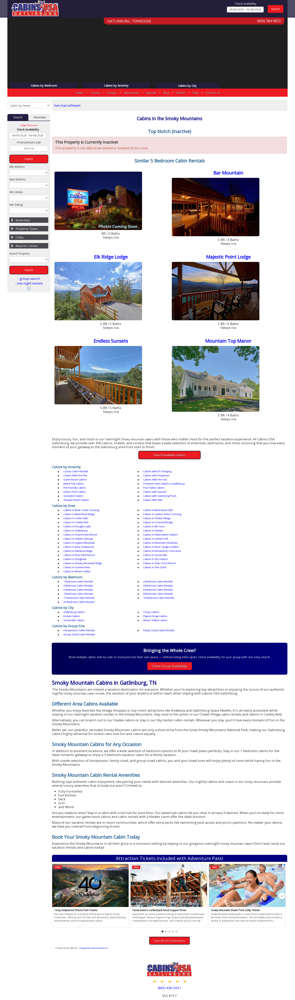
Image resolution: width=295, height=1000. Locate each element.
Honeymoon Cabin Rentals (80, 590)
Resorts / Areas (27, 246)
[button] (163, 888)
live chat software (68, 105)
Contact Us (212, 93)
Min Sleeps (16, 192)
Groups (112, 93)
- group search (29, 279)
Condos (95, 93)
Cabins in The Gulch (224, 540)
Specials (151, 93)
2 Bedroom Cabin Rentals (154, 554)
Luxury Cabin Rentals (77, 472)
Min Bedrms (17, 167)
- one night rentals (29, 283)
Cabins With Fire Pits (224, 472)
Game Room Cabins (150, 476)
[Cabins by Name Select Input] (29, 105)
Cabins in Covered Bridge (154, 511)
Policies (181, 93)
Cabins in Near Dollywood (80, 527)
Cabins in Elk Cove (75, 515)
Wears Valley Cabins (225, 580)
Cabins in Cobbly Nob (77, 511)
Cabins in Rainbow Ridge (227, 527)
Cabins (79, 93)
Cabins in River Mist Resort (154, 531)
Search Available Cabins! (170, 456)
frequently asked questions (95, 904)
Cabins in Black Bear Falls (154, 503)
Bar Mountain (229, 173)
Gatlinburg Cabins (75, 576)
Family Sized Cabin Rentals (154, 590)
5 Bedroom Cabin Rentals (154, 558)
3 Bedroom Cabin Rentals (227, 554)
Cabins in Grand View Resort (81, 519)
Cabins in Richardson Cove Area (83, 531)
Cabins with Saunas (224, 484)
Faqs (195, 93)
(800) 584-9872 (269, 21)
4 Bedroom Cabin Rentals (79, 558)
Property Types (27, 229)
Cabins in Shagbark (76, 535)
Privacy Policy (238, 984)
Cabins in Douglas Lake (226, 511)
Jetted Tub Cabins (75, 480)
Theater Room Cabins (225, 489)
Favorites (39, 117)
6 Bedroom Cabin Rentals (227, 558)
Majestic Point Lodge (229, 257)
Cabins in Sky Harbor (151, 535)
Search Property (19, 253)
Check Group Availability (170, 622)
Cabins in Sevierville (224, 531)
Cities (20, 237)
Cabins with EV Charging (153, 472)
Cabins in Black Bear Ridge (228, 503)
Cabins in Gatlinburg (151, 515)
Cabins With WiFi (74, 493)
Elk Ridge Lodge (112, 257)
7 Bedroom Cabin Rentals (79, 562)
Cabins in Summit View (152, 540)
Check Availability (245, 3)
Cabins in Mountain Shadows (230, 523)
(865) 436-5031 (170, 944)
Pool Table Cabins (75, 484)
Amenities (23, 220)
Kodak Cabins (221, 576)
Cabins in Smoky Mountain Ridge (232, 535)
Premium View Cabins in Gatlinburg (159, 480)
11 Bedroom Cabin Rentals (228, 562)
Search (17, 117)
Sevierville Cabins (149, 580)
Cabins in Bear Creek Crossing (82, 503)
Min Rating (16, 205)
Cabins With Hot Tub (224, 476)
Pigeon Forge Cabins (77, 580)
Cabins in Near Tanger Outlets (156, 527)
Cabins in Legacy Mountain (154, 523)
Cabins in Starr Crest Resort (81, 540)
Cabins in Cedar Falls (151, 507)
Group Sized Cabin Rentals (228, 590)
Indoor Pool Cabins (150, 484)
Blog (166, 93)
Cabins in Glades (223, 515)
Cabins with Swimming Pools (155, 489)
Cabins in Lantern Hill (77, 523)
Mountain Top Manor (229, 342)
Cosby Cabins (147, 576)
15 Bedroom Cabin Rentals (80, 566)
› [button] (282, 852)
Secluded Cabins (74, 489)
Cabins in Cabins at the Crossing (84, 507)
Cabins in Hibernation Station (156, 519)
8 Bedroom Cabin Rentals (154, 562)
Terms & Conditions (269, 984)
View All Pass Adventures (170, 897)
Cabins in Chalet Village (226, 507)
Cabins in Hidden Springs (227, 519)
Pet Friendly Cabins (224, 480)
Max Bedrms (17, 179)
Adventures (131, 93)
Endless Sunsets (112, 342)
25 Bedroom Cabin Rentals (154, 566)
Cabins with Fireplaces (78, 476)
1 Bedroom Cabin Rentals (79, 554)
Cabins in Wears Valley (78, 544)
